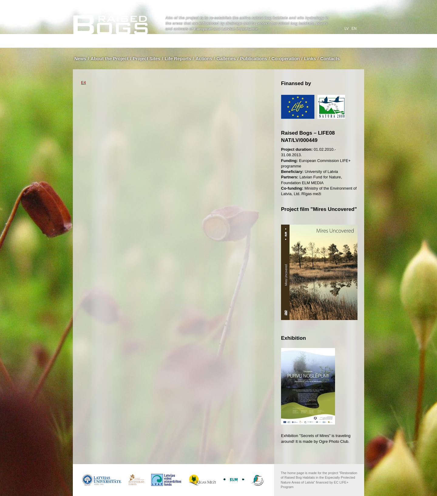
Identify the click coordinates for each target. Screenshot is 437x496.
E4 (83, 82)
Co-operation (285, 58)
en (354, 28)
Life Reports (178, 58)
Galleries (225, 58)
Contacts (330, 58)
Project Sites (147, 58)
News (80, 58)
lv (347, 28)
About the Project (109, 58)
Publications (253, 58)
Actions (203, 58)
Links (310, 58)
